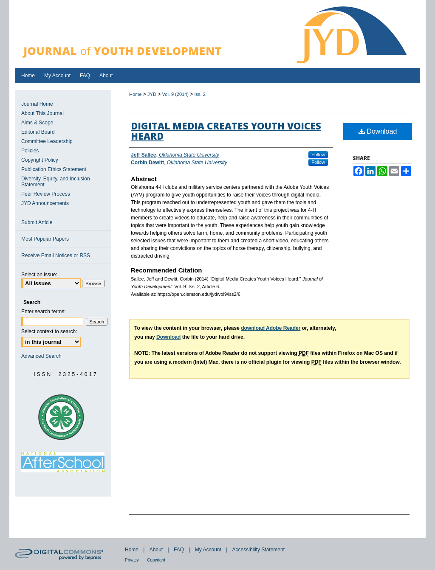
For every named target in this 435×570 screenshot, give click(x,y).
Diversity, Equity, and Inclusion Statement (55, 182)
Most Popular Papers (45, 239)
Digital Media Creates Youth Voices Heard (226, 130)
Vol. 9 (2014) (175, 94)
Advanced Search (41, 356)
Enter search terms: (43, 311)
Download (378, 131)
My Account (208, 550)
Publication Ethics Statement (53, 169)
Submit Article (36, 222)
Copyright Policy (39, 160)
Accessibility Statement (258, 550)
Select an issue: (39, 275)
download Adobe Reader (270, 328)
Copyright (156, 560)
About (156, 550)
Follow (318, 154)
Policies (30, 151)
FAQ (179, 550)
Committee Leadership (47, 141)
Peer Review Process (45, 194)
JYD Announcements (45, 203)
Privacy (132, 560)
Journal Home (37, 104)
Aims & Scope (37, 123)
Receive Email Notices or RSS (55, 255)
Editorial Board (38, 132)
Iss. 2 (200, 94)
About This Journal (42, 113)
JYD (151, 94)
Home (135, 94)
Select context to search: (49, 331)
